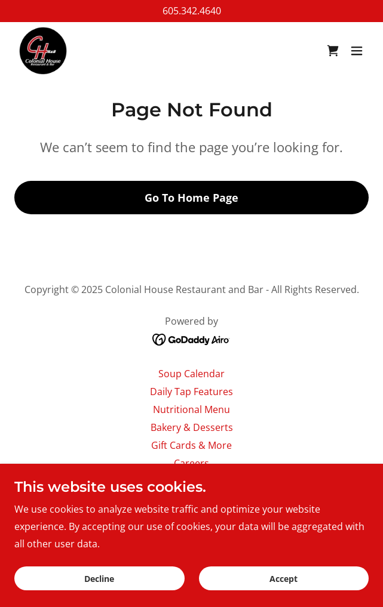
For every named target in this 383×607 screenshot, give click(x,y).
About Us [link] (192, 481)
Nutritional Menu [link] (191, 409)
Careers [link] (191, 463)
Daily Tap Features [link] (191, 391)
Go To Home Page (191, 197)
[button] (357, 51)
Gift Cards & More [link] (191, 445)
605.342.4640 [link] (192, 10)
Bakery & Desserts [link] (192, 427)
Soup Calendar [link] (191, 373)
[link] (43, 51)
